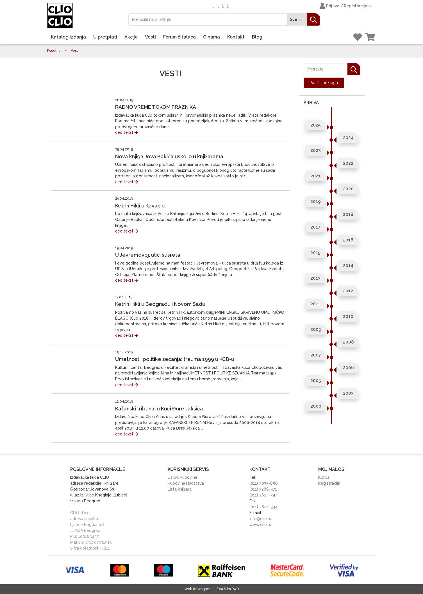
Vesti (150, 37)
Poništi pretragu (324, 82)
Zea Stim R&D (227, 589)
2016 (348, 240)
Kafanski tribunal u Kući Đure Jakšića (159, 409)
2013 (315, 278)
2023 (315, 150)
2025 (315, 125)
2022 (348, 163)
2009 (315, 329)
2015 (315, 252)
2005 (315, 380)
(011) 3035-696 (263, 483)
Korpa (323, 477)
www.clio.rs (260, 524)
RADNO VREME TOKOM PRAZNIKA (155, 107)
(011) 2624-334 (263, 507)
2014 (348, 265)
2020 (348, 188)
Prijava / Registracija (346, 6)
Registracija (329, 483)
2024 (348, 137)
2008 (348, 342)
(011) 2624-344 (263, 495)
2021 (315, 176)
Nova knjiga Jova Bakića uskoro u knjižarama (169, 156)
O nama (211, 37)
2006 (348, 367)
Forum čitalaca (179, 37)
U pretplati (105, 37)
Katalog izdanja (68, 37)
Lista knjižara (180, 489)
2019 (315, 201)
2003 (348, 393)
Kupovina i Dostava (186, 483)
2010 (348, 316)
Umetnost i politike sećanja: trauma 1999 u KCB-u (174, 359)
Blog (257, 37)
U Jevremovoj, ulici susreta (147, 255)
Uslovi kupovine (182, 477)
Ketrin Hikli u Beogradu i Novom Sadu (160, 304)
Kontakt (236, 37)
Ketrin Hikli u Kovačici (140, 206)
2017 (315, 227)
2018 (348, 214)
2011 (315, 303)
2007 (315, 355)
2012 (348, 290)
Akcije (131, 37)
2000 (315, 406)
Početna (53, 51)
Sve (297, 19)
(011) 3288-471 (263, 489)
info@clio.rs (260, 518)
